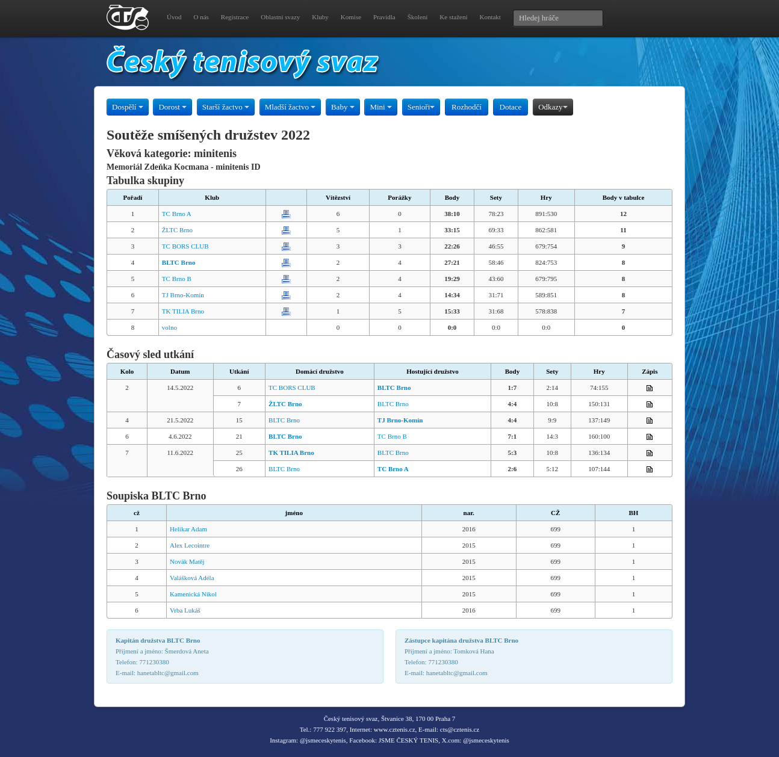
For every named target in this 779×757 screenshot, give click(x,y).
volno (169, 327)
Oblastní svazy (280, 16)
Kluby (320, 16)
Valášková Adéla (192, 577)
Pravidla (384, 16)
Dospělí (127, 106)
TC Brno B (176, 278)
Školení (418, 16)
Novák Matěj (187, 561)
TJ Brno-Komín (183, 294)
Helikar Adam (188, 529)
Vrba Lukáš (185, 610)
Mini (381, 106)
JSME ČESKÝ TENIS (408, 740)
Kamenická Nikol (193, 594)
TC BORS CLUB (185, 246)
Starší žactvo (225, 106)
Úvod (174, 16)
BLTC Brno (393, 403)
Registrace (235, 16)
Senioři (421, 106)
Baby (343, 106)
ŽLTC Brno (177, 229)
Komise (351, 16)
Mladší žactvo (290, 106)
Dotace (511, 106)
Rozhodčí (467, 106)
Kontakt (489, 16)
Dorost (172, 106)
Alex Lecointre (189, 545)
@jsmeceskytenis (323, 740)
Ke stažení (453, 16)
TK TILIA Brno (183, 311)
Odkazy (552, 106)
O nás (200, 16)
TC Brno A (176, 213)
